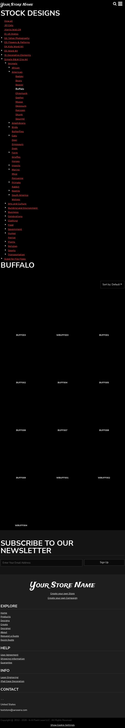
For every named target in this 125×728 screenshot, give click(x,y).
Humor (12, 233)
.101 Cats (8, 25)
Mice (14, 173)
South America (20, 195)
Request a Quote (10, 636)
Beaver (19, 84)
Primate (16, 182)
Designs (5, 620)
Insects (16, 165)
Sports (12, 250)
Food (10, 224)
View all (8, 21)
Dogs (14, 148)
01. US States (11, 33)
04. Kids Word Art (13, 46)
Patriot (12, 237)
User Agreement (9, 654)
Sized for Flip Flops (15, 258)
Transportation (16, 254)
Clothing (13, 220)
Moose (19, 101)
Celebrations (15, 216)
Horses (16, 161)
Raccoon (20, 110)
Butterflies (18, 131)
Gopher (20, 97)
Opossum (21, 105)
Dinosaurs (17, 144)
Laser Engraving (9, 677)
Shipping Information (13, 658)
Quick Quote (7, 639)
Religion (12, 246)
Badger (19, 76)
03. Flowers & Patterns (17, 42)
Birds (15, 127)
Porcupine (17, 178)
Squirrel (20, 118)
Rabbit (15, 186)
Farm (15, 152)
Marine (16, 169)
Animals (12, 63)
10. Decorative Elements (17, 55)
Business (13, 212)
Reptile (16, 190)
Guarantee (6, 662)
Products (6, 616)
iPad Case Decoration (12, 681)
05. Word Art (11, 50)
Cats (14, 135)
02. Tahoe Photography (16, 38)
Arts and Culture (17, 203)
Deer (14, 140)
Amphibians (18, 123)
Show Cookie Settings (63, 725)
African (16, 67)
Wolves (16, 199)
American (17, 72)
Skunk (19, 114)
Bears (19, 80)
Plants (11, 241)
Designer (6, 628)
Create (4, 624)
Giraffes (16, 157)
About (4, 632)
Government (15, 229)
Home (4, 612)
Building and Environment (23, 208)
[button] (115, 4)
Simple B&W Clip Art (16, 59)
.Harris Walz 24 (12, 29)
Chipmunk (21, 93)
